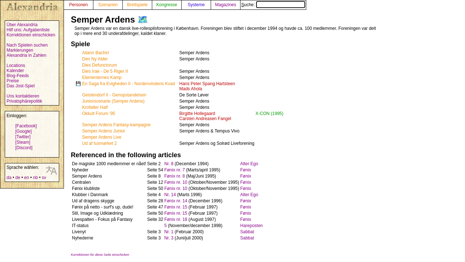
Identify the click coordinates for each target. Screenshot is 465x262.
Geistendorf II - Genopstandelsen (114, 95)
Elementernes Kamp (102, 77)
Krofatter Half (95, 107)
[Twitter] (23, 136)
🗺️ (142, 19)
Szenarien (108, 4)
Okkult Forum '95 (98, 113)
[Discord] (23, 147)
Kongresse (166, 4)
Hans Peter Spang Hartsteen (207, 83)
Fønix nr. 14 (175, 200)
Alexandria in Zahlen (26, 55)
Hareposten (251, 225)
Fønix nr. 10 (175, 182)
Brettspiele (137, 4)
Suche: (273, 4)
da (9, 177)
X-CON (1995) (269, 113)
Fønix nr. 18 (175, 219)
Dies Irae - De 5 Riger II (105, 71)
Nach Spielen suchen (27, 45)
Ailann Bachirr (95, 52)
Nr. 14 (170, 194)
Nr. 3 (168, 238)
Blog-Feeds (18, 75)
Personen (78, 4)
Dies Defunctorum (99, 65)
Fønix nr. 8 (174, 176)
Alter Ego (249, 163)
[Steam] (22, 142)
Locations (16, 65)
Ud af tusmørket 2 (99, 143)
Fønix (245, 169)
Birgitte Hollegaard (197, 113)
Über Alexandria (22, 24)
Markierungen (20, 50)
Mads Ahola (190, 88)
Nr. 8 (168, 163)
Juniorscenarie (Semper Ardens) (113, 101)
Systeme (196, 4)
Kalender (15, 70)
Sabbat (247, 231)
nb (35, 177)
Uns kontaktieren (23, 96)
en (26, 177)
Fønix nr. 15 (175, 207)
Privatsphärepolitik (24, 101)
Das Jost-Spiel (21, 85)
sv (44, 177)
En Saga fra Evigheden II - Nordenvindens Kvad (128, 83)
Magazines (225, 4)
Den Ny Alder (95, 58)
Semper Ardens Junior (103, 131)
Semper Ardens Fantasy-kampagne (116, 124)
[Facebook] (26, 125)
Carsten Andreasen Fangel (205, 118)
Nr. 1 (168, 231)
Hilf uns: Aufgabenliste (28, 29)
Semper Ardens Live (101, 137)
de (17, 177)
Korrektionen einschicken (31, 34)
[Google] (23, 131)
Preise (13, 80)
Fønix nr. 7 (174, 169)
